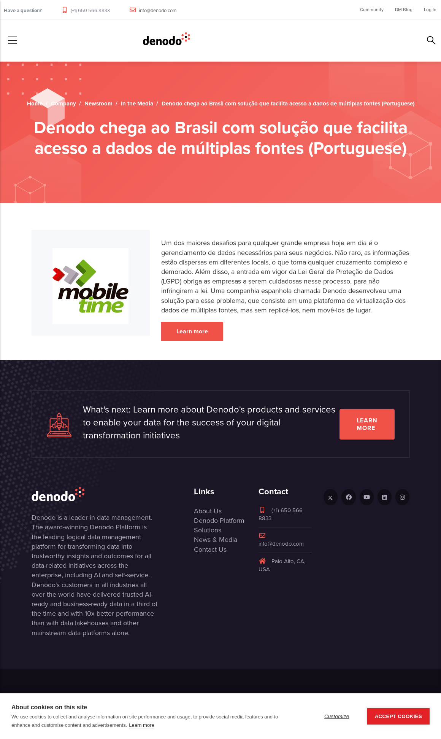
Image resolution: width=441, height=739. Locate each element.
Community (372, 9)
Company (63, 103)
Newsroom (98, 103)
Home (35, 103)
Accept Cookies (398, 716)
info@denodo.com (158, 10)
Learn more (192, 331)
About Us (208, 511)
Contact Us (210, 549)
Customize (336, 716)
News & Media (215, 540)
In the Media (137, 103)
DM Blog (403, 9)
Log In (430, 9)
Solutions (207, 530)
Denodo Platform (219, 521)
